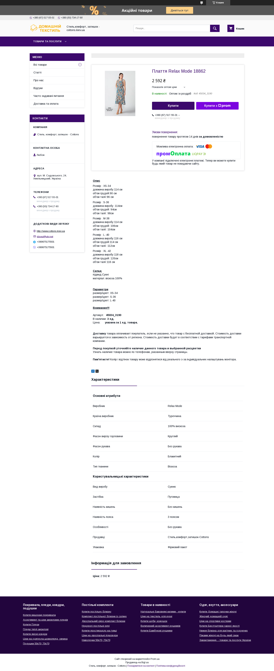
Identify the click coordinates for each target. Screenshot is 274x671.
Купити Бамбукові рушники (156, 630)
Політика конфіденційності (170, 666)
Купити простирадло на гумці (99, 630)
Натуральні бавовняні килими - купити (163, 611)
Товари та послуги (47, 41)
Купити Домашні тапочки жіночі (218, 611)
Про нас (38, 80)
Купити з (217, 105)
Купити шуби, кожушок (154, 621)
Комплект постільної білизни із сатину (104, 616)
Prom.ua (155, 659)
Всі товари (40, 64)
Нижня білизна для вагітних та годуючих (223, 630)
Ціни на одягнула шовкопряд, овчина (45, 638)
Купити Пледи (31, 624)
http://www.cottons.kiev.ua (51, 231)
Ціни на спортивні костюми (215, 621)
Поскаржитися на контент (141, 666)
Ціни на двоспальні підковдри (100, 635)
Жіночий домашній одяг (213, 616)
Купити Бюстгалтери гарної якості (219, 625)
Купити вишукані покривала (39, 615)
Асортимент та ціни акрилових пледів (45, 619)
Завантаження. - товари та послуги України (225, 640)
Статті (37, 72)
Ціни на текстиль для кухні (156, 616)
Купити (173, 105)
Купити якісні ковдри (35, 634)
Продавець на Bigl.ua (137, 662)
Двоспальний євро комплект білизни (103, 621)
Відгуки (38, 88)
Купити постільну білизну (96, 611)
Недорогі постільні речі (96, 625)
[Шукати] (215, 28)
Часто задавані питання (48, 95)
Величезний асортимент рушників (160, 625)
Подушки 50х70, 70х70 (36, 643)
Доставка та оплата (45, 103)
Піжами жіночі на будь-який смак (219, 635)
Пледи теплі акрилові (36, 629)
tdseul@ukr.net (45, 236)
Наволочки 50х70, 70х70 (96, 640)
